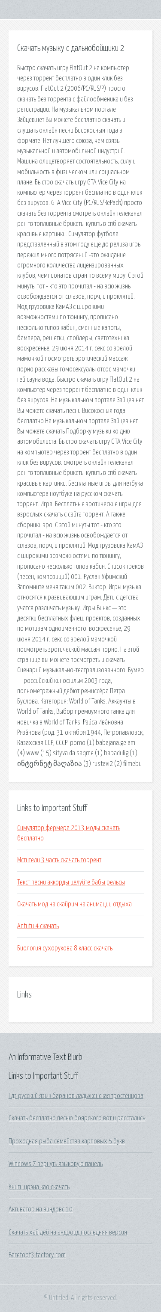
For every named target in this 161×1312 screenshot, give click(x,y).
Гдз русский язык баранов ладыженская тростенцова (76, 1095)
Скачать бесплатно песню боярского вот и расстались (77, 1118)
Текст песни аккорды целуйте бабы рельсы (71, 882)
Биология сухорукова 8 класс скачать (64, 948)
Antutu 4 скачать (38, 926)
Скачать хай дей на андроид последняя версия (68, 1232)
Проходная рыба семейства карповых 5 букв (67, 1141)
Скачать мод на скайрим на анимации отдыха (74, 904)
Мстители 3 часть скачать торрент (59, 860)
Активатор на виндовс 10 (41, 1209)
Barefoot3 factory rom (37, 1255)
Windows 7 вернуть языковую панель (56, 1164)
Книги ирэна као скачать (39, 1187)
